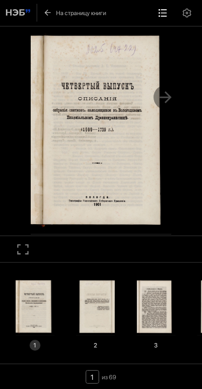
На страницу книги (74, 12)
